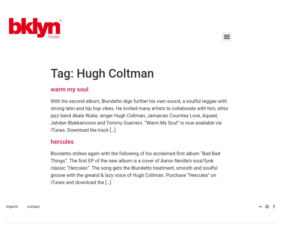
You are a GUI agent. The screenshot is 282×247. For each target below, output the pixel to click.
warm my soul (69, 89)
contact (33, 206)
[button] (227, 37)
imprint (12, 206)
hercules (62, 141)
